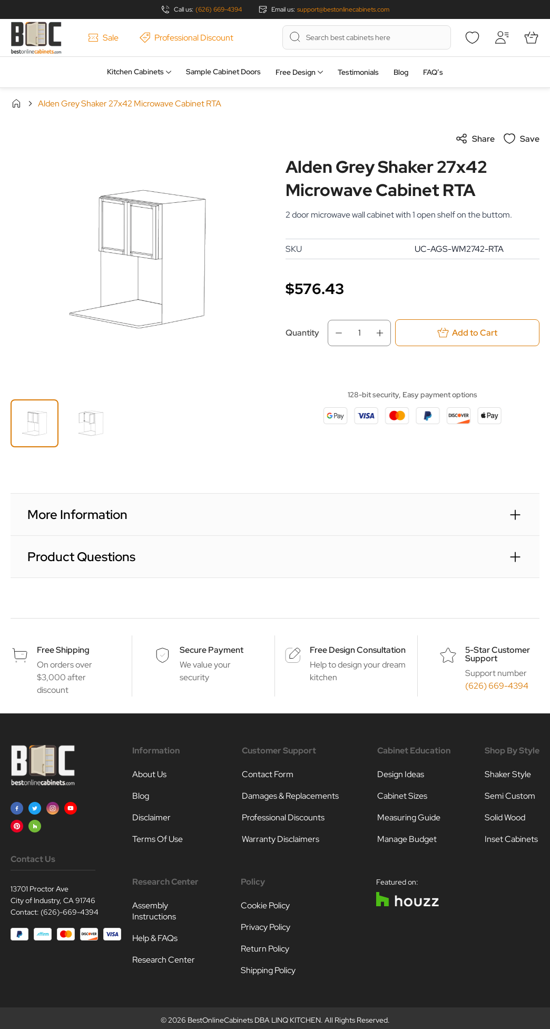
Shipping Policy (268, 970)
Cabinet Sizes (402, 795)
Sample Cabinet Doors (223, 71)
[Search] (295, 37)
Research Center (163, 959)
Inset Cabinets (511, 839)
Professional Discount (186, 37)
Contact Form (267, 774)
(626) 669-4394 (218, 9)
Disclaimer (151, 817)
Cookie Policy (265, 905)
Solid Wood (505, 817)
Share (475, 138)
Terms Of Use (157, 839)
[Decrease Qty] (335, 333)
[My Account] (501, 37)
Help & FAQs (155, 938)
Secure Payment (211, 649)
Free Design (296, 72)
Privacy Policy (265, 927)
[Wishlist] (472, 37)
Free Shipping (63, 649)
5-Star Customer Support (497, 654)
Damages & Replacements (290, 795)
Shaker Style (508, 774)
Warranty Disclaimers (280, 839)
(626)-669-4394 (70, 912)
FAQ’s (433, 72)
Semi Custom (510, 795)
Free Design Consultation (358, 649)
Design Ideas (400, 774)
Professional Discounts (283, 817)
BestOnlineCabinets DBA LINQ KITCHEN (254, 1020)
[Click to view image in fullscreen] (137, 259)
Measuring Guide (408, 817)
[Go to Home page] (36, 38)
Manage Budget (407, 839)
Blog (401, 72)
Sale (103, 37)
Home (16, 103)
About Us (149, 774)
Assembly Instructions (154, 911)
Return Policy (265, 948)
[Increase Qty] (383, 333)
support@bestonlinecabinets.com (343, 9)
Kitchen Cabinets (135, 71)
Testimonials (358, 72)
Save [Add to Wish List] (521, 138)
